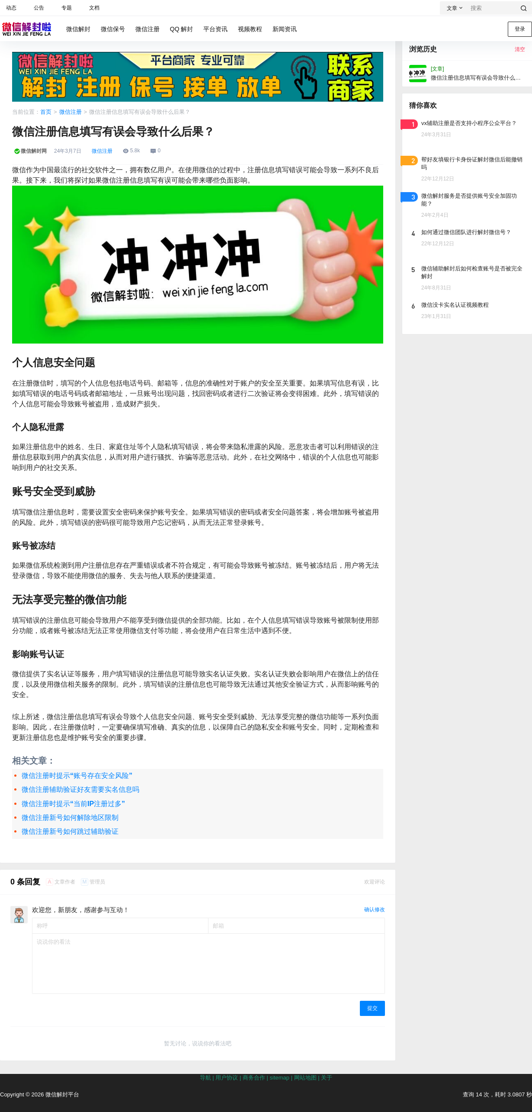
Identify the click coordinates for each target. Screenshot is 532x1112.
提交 (372, 1008)
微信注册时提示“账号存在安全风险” (77, 775)
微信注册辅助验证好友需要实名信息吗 (80, 789)
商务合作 (254, 1077)
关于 (326, 1077)
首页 (45, 112)
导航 (205, 1077)
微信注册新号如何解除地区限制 (70, 817)
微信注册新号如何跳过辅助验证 (70, 831)
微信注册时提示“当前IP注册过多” (73, 803)
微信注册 (70, 112)
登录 (520, 29)
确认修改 (374, 909)
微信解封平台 (61, 1094)
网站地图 (305, 1077)
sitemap (280, 1077)
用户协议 (226, 1077)
